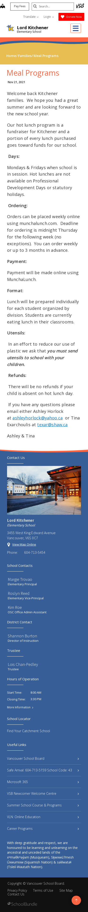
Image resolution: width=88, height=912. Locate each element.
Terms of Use (43, 890)
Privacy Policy (17, 890)
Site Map (66, 890)
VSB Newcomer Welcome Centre (43, 793)
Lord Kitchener (32, 27)
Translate (31, 17)
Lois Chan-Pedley (23, 664)
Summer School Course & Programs (43, 805)
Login (49, 17)
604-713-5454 (34, 552)
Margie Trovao (20, 579)
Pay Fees (20, 6)
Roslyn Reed (19, 593)
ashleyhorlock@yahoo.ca (37, 418)
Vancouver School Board (43, 758)
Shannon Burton (22, 636)
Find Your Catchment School (28, 731)
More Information (19, 707)
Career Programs (43, 828)
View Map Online (24, 544)
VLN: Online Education (43, 817)
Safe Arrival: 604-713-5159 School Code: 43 (43, 770)
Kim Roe (15, 607)
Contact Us (16, 894)
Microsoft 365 (43, 782)
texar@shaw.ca (52, 424)
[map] (2, 6)
